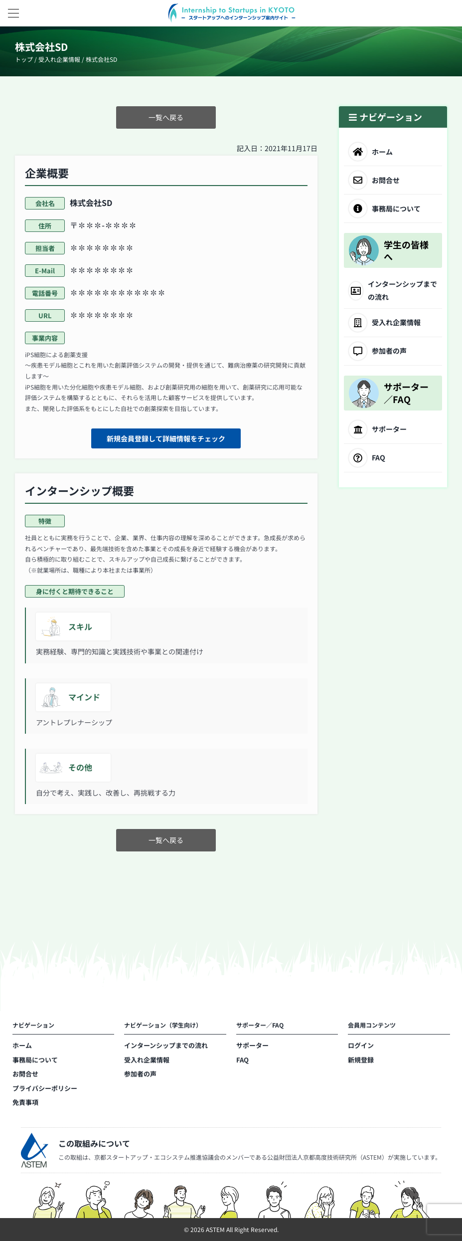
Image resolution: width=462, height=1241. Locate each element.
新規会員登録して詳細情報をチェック (166, 438)
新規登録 (361, 1061)
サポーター (252, 1047)
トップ (24, 59)
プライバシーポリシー (44, 1090)
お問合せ (25, 1076)
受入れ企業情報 (59, 59)
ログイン (361, 1047)
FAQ (242, 1061)
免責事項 (25, 1104)
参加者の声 (140, 1076)
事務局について (35, 1061)
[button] (13, 13)
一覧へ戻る (166, 117)
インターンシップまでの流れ (166, 1047)
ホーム (22, 1047)
